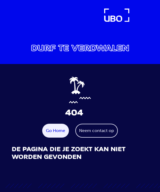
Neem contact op (96, 130)
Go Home (55, 130)
